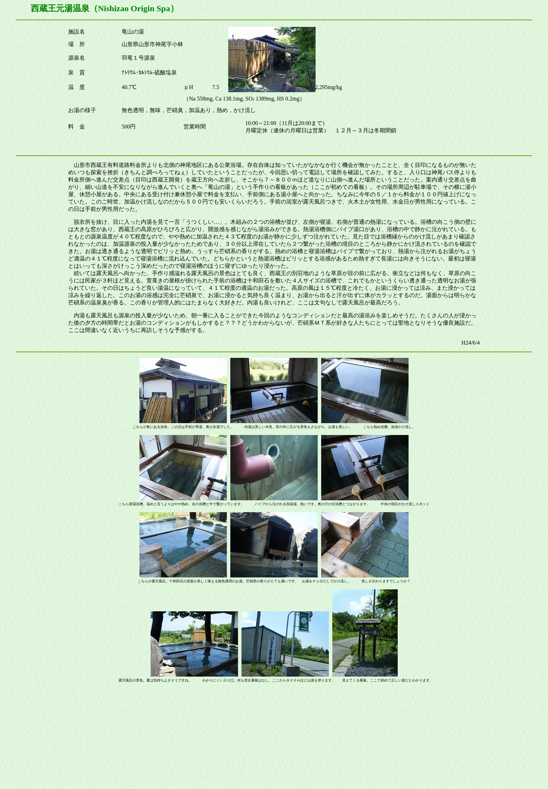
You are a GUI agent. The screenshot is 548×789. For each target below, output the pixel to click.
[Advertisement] (274, 737)
